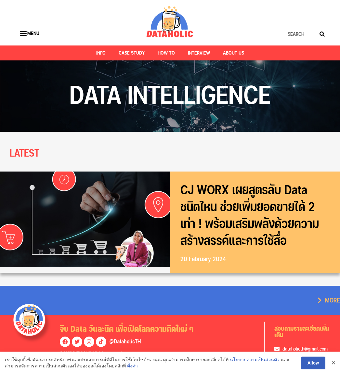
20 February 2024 (203, 259)
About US (233, 53)
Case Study (132, 53)
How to (166, 53)
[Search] (322, 34)
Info (101, 53)
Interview (199, 53)
